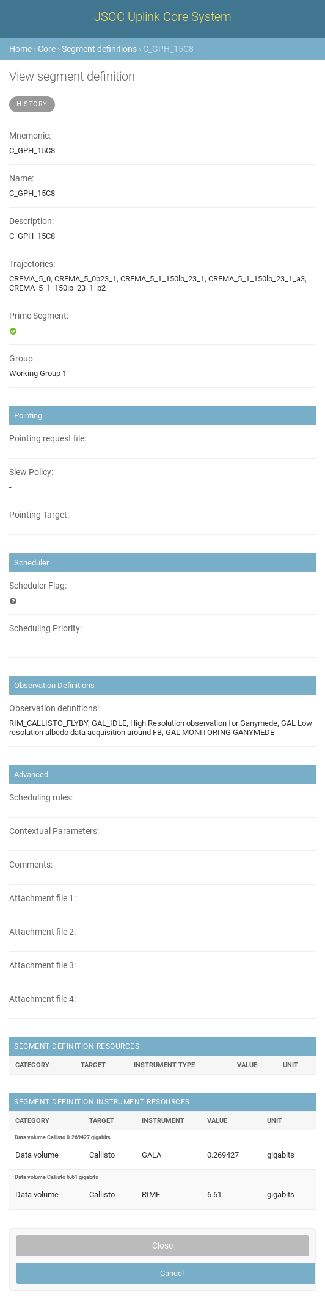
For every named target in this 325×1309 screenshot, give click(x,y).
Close (162, 1245)
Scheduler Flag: (38, 585)
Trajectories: (32, 264)
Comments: (31, 864)
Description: (31, 221)
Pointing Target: (39, 515)
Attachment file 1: (42, 898)
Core (47, 49)
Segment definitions (99, 49)
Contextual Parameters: (54, 831)
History (32, 104)
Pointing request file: (47, 438)
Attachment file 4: (42, 999)
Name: (21, 178)
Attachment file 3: (42, 965)
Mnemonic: (30, 135)
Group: (22, 358)
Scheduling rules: (41, 797)
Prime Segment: (38, 316)
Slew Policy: (31, 472)
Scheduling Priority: (45, 628)
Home (20, 49)
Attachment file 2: (42, 932)
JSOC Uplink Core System (163, 16)
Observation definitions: (54, 708)
